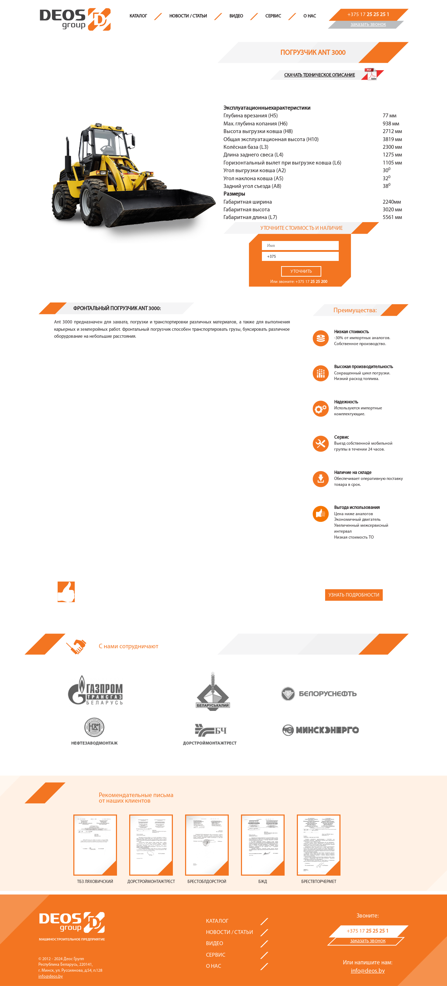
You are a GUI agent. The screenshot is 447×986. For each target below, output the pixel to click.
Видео (236, 16)
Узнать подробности (354, 595)
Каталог (138, 16)
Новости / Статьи (188, 16)
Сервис (273, 16)
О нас (309, 16)
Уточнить (301, 271)
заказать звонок (368, 24)
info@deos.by (50, 976)
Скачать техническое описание (319, 75)
